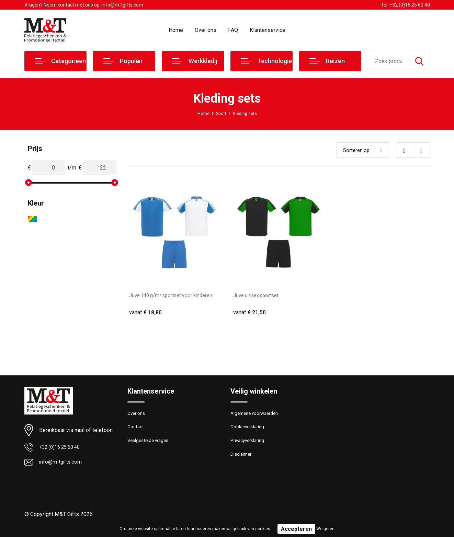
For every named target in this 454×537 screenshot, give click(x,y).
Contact (136, 430)
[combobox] (388, 61)
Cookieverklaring (249, 430)
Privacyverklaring (249, 445)
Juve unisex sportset (258, 295)
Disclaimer (242, 460)
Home (176, 30)
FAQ (233, 30)
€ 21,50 (250, 312)
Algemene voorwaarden (257, 415)
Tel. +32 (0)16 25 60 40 (405, 5)
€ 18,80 (146, 312)
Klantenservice (267, 30)
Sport (220, 113)
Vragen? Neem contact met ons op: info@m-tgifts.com (83, 5)
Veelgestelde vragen (150, 445)
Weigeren (325, 528)
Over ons (205, 30)
